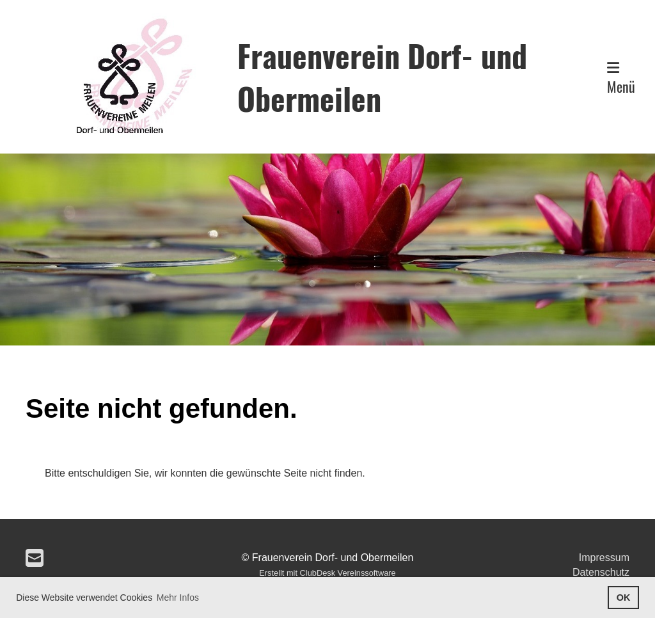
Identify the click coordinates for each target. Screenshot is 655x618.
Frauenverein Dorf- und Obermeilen (382, 77)
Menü (621, 79)
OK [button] (624, 597)
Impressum (604, 557)
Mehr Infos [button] (178, 597)
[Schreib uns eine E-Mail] (34, 558)
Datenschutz (600, 572)
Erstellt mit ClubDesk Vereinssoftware (327, 573)
